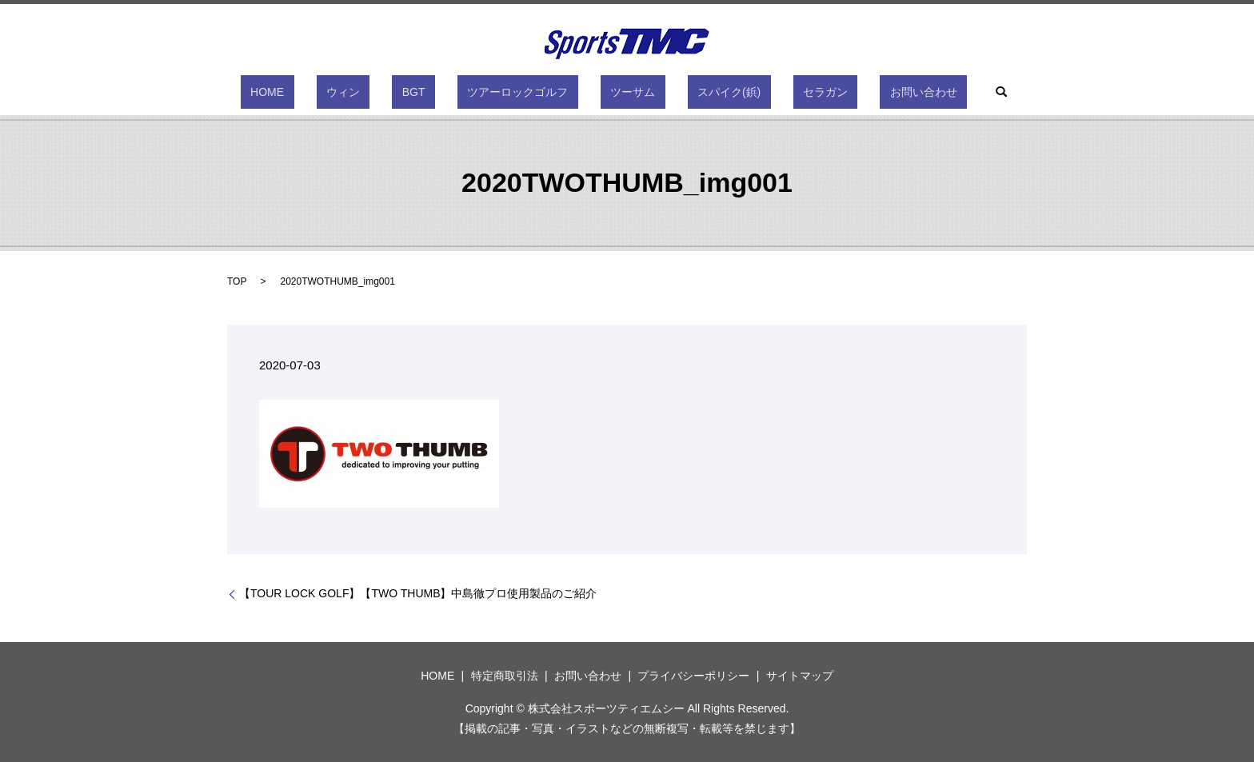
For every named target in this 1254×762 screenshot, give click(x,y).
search (922, 92)
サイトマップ (799, 675)
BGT (443, 92)
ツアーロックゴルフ (527, 92)
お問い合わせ (854, 92)
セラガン (775, 92)
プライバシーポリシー (693, 675)
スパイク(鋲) (699, 92)
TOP (236, 281)
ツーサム (623, 92)
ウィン (392, 92)
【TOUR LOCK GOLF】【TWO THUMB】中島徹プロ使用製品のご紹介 (418, 593)
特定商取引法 (504, 675)
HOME (336, 92)
